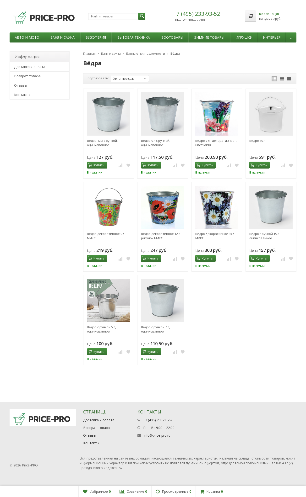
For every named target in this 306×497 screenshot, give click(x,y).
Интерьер (272, 37)
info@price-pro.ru (157, 435)
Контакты (22, 94)
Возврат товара (27, 76)
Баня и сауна (62, 37)
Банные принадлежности (145, 53)
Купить (96, 165)
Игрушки (243, 37)
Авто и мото (27, 37)
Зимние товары (209, 37)
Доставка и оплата (29, 66)
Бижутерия (96, 37)
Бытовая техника (133, 37)
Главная (89, 53)
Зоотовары (172, 37)
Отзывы (20, 85)
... (291, 37)
